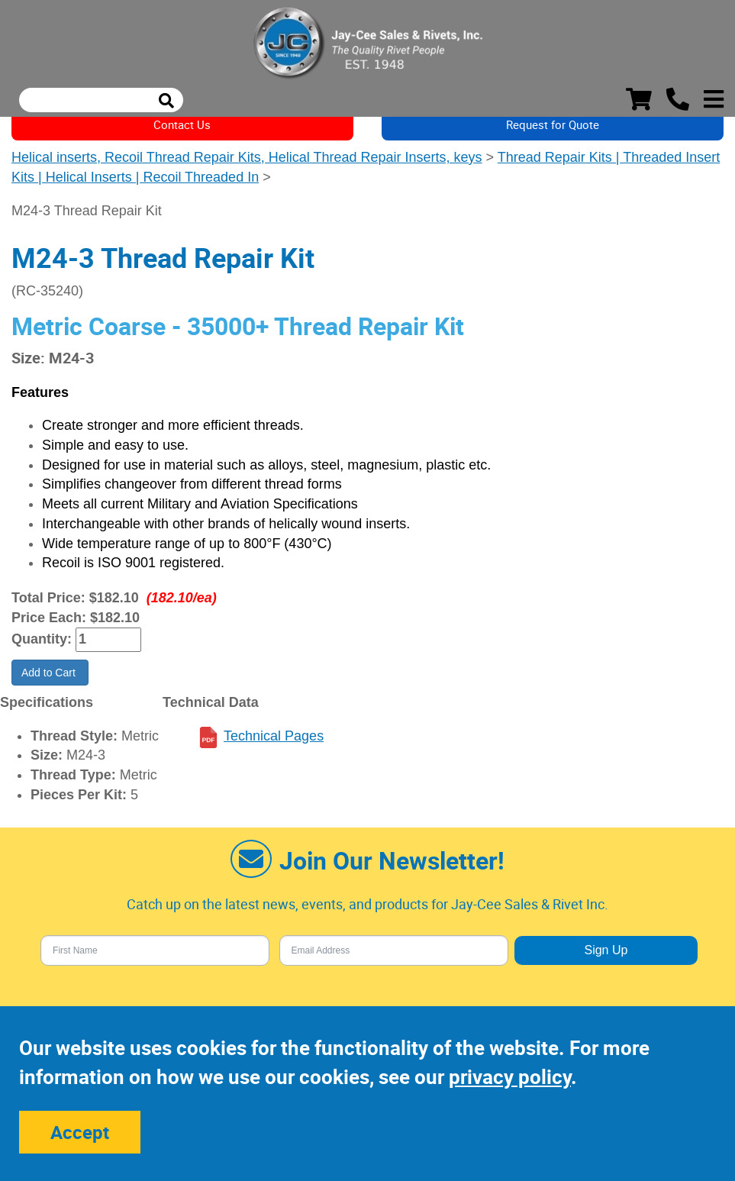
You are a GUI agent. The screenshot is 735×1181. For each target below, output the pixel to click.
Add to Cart (50, 672)
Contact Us (182, 124)
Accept (79, 1132)
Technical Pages (274, 736)
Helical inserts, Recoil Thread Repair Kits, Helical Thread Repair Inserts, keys (246, 157)
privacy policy (510, 1076)
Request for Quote (552, 124)
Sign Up (605, 950)
